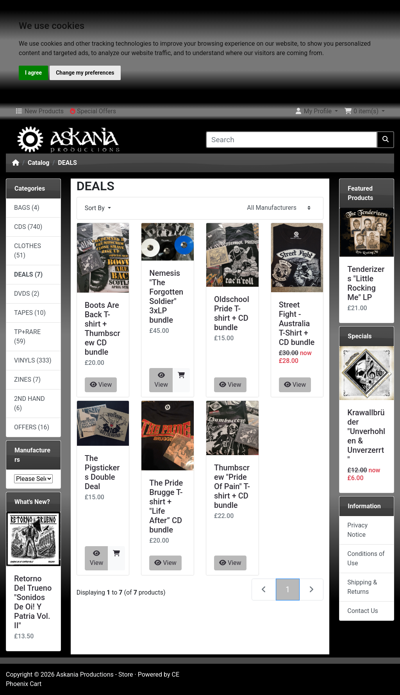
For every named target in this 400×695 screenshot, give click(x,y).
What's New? (32, 502)
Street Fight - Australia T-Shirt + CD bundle (297, 323)
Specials (359, 336)
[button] (316, 111)
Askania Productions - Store (94, 674)
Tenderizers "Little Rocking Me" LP (365, 283)
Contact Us (362, 611)
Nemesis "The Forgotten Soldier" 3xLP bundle (166, 296)
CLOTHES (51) (27, 250)
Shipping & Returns (362, 587)
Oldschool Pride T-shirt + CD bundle (231, 313)
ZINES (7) (27, 379)
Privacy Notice (357, 530)
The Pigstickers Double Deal (102, 472)
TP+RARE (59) (27, 336)
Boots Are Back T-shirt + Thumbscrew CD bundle (102, 328)
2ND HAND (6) (29, 403)
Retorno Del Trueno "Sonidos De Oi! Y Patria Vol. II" (33, 602)
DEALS (67, 162)
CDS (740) (28, 226)
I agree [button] (33, 73)
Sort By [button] (95, 208)
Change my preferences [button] (85, 73)
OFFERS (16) (31, 427)
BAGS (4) (26, 207)
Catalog (38, 162)
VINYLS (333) (32, 360)
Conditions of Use (365, 558)
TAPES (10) (30, 312)
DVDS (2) (26, 293)
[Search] (291, 139)
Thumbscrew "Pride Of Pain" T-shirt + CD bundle (232, 486)
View (101, 384)
